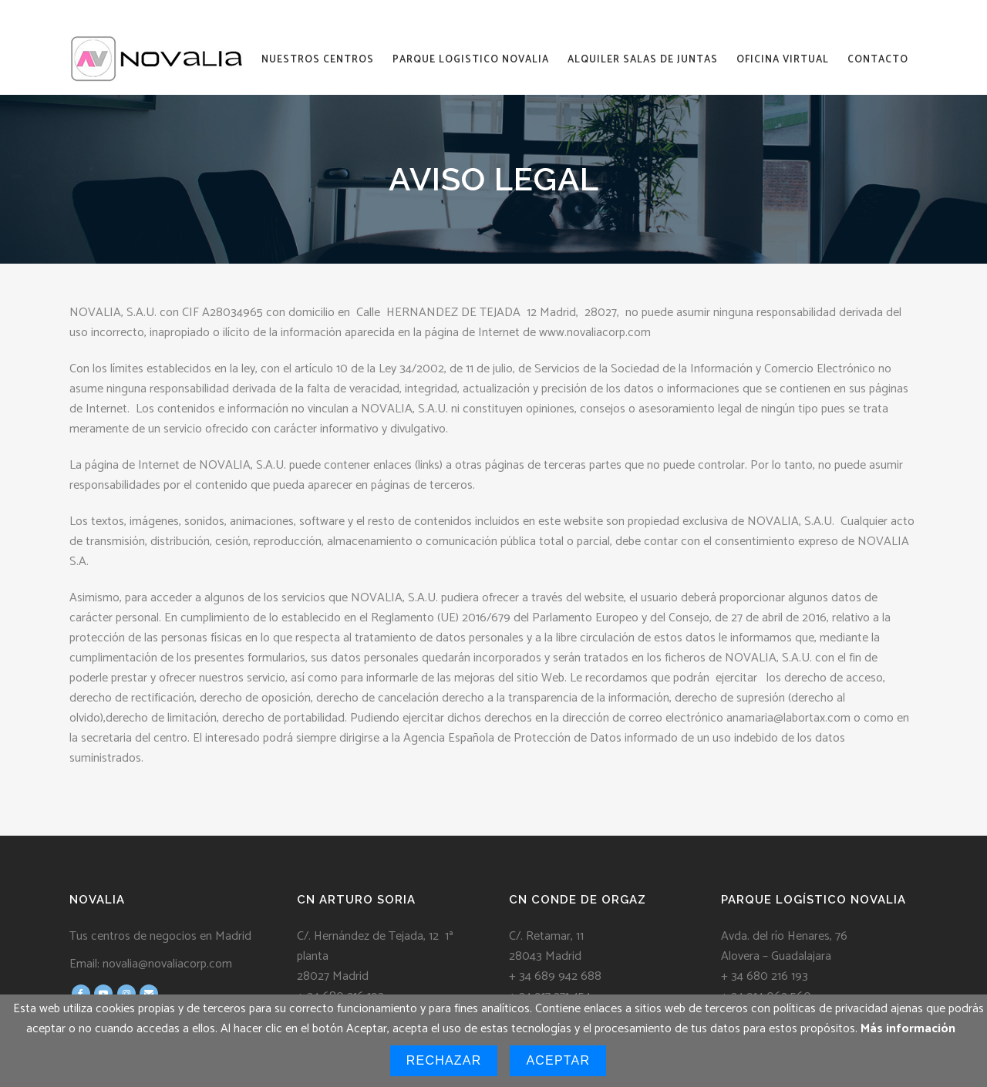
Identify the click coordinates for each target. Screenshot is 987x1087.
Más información (908, 1028)
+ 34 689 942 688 (555, 976)
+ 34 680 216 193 (764, 976)
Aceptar (558, 1060)
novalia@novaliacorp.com (167, 964)
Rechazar (444, 1060)
